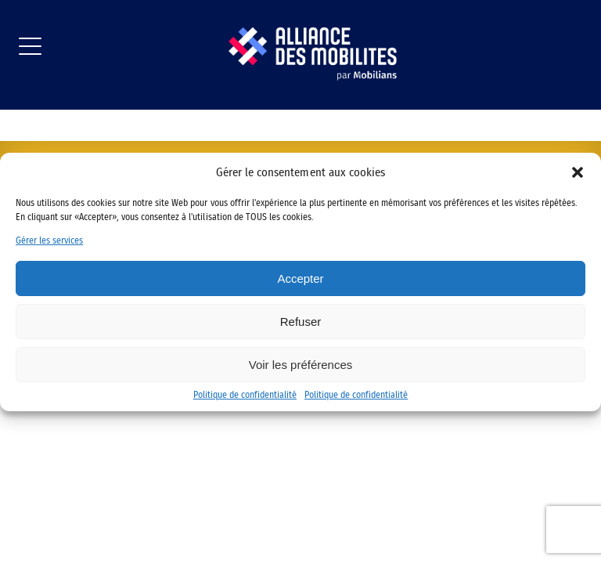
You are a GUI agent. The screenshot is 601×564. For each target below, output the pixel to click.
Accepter (300, 278)
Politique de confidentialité (245, 395)
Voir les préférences (301, 364)
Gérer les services (49, 240)
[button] (577, 172)
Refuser (301, 321)
